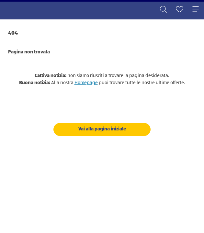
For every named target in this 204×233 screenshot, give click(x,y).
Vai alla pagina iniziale (102, 129)
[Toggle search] (163, 10)
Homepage (86, 82)
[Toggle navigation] (195, 10)
